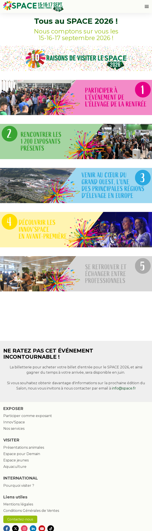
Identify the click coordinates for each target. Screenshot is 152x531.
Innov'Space (14, 422)
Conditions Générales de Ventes (31, 511)
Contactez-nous (20, 519)
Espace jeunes (16, 460)
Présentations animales (23, 447)
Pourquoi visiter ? (18, 485)
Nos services (13, 428)
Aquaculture (14, 467)
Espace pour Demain (21, 454)
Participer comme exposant (27, 416)
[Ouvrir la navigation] (147, 6)
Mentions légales (18, 504)
